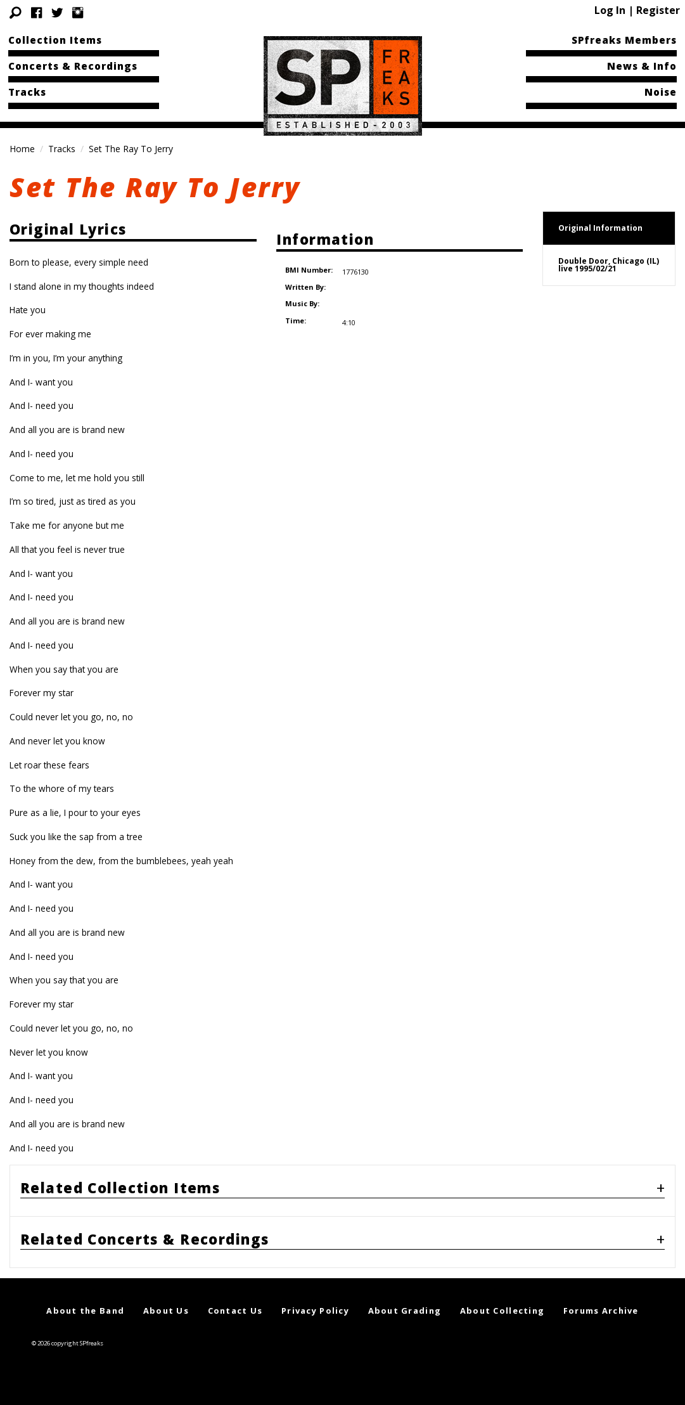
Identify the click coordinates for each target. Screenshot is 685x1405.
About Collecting (502, 1310)
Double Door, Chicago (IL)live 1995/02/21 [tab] (608, 265)
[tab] (342, 1190)
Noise (660, 92)
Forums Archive (601, 1310)
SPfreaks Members (624, 40)
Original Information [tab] (600, 228)
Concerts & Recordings (73, 66)
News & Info (642, 66)
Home (22, 149)
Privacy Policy (315, 1310)
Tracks (27, 92)
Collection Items (55, 40)
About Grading (405, 1310)
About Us (166, 1310)
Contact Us (235, 1310)
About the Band (85, 1310)
